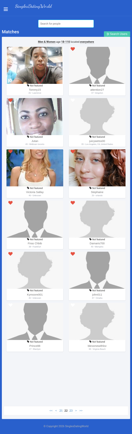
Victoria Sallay (35, 192)
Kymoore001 (35, 294)
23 (70, 410)
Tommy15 (35, 89)
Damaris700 (97, 243)
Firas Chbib (35, 243)
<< (51, 410)
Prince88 (34, 345)
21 (60, 410)
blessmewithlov (97, 345)
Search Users (117, 34)
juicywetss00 (97, 141)
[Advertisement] (66, 380)
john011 (97, 294)
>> (80, 410)
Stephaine (97, 192)
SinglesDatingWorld (33, 6)
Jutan (34, 141)
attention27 (97, 89)
